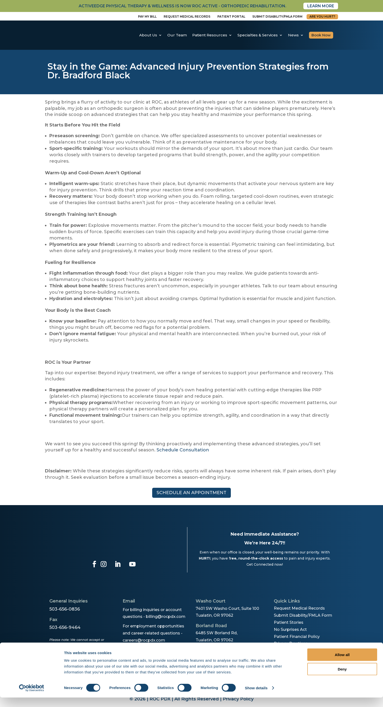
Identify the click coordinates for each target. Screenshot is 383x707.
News (293, 35)
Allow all (342, 664)
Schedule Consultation (183, 450)
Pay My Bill (147, 16)
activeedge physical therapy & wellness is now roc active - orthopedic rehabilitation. (182, 6)
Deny (342, 678)
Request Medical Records (187, 16)
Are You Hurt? (322, 16)
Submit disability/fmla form (277, 16)
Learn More (320, 6)
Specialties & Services (257, 35)
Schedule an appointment (191, 492)
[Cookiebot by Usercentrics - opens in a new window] (31, 697)
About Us (148, 35)
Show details (256, 697)
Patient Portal (231, 16)
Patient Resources (209, 35)
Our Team (177, 35)
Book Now (321, 35)
